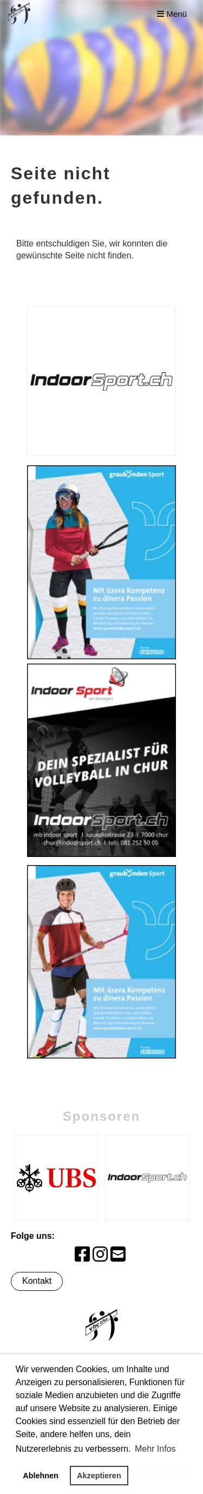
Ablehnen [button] (40, 1475)
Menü (172, 13)
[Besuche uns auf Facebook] (82, 1254)
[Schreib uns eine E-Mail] (118, 1254)
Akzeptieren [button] (99, 1475)
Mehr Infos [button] (155, 1448)
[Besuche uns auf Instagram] (100, 1254)
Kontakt (36, 1280)
